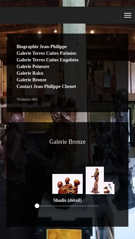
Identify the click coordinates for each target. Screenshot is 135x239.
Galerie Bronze (31, 79)
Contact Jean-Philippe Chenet (46, 86)
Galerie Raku (30, 73)
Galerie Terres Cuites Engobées (48, 59)
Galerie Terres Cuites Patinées (46, 53)
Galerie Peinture (33, 66)
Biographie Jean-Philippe (42, 46)
